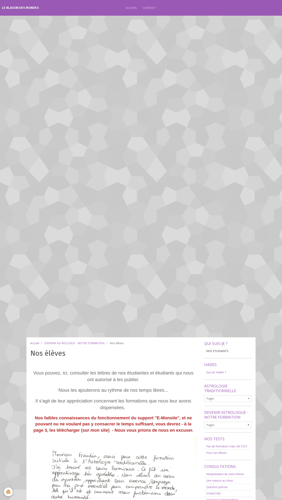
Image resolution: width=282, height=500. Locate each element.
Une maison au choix (219, 480)
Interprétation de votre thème (225, 474)
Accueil (34, 343)
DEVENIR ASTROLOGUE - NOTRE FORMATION (74, 343)
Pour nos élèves (216, 453)
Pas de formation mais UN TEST (227, 446)
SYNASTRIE (213, 493)
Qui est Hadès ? (216, 372)
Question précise (217, 487)
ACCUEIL (131, 8)
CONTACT (149, 8)
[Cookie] (8, 491)
